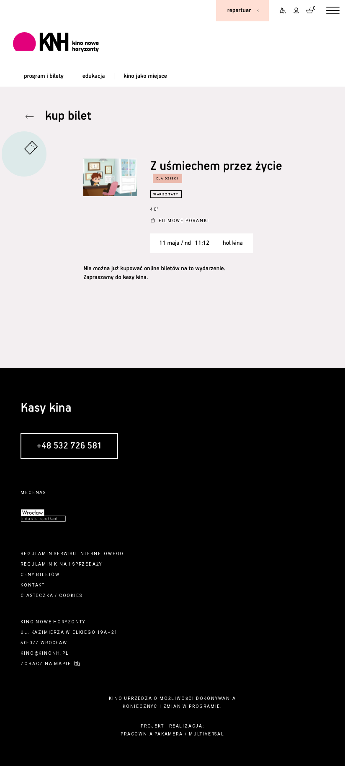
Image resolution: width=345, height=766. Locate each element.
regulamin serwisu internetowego (72, 553)
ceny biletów (40, 574)
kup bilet (68, 116)
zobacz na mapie (46, 663)
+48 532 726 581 (69, 446)
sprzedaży (87, 564)
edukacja (93, 76)
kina (60, 564)
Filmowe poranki (184, 220)
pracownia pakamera (152, 734)
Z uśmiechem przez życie (216, 167)
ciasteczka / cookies (51, 595)
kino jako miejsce (145, 76)
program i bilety (44, 76)
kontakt (33, 585)
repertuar (239, 10)
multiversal (206, 734)
